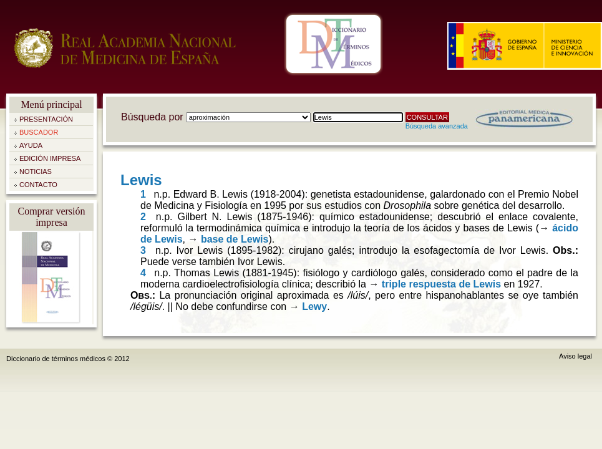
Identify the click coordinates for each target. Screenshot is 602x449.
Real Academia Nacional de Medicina (125, 62)
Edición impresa (49, 158)
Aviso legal (575, 356)
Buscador (38, 132)
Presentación (46, 119)
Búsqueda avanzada (436, 126)
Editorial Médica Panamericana (524, 118)
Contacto (38, 184)
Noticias (35, 171)
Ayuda (30, 145)
